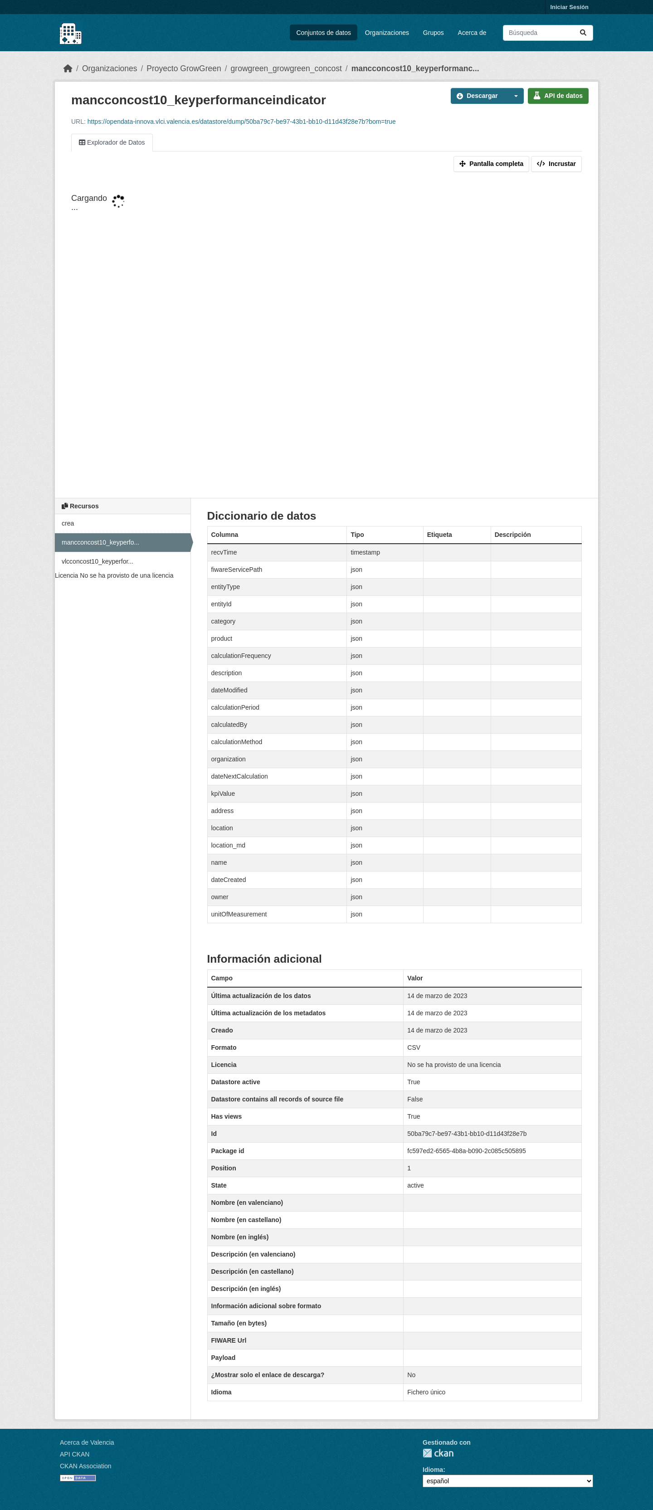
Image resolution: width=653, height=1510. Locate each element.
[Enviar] (583, 33)
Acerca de (472, 32)
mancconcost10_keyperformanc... (415, 68)
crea (68, 523)
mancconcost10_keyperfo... (100, 542)
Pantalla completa (491, 163)
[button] (513, 96)
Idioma (433, 1469)
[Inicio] (68, 68)
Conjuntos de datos (323, 32)
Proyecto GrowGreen (183, 68)
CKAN (438, 1453)
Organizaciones (387, 32)
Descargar (477, 95)
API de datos (558, 95)
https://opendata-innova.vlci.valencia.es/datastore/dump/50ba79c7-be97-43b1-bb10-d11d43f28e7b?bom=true (242, 121)
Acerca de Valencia (87, 1442)
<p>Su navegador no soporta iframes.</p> (326, 337)
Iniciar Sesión (569, 7)
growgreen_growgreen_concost (286, 68)
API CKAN (74, 1454)
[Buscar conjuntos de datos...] (548, 33)
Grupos (433, 32)
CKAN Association (86, 1466)
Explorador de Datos (112, 142)
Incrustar (556, 163)
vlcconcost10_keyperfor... (97, 561)
